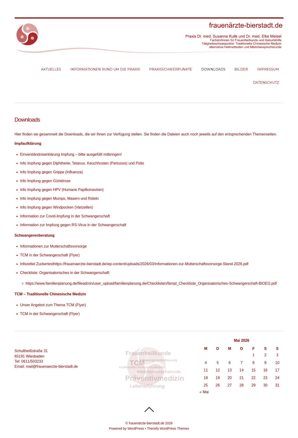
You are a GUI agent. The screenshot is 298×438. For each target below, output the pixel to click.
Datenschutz (266, 83)
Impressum (268, 69)
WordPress (136, 428)
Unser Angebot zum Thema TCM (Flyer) (53, 305)
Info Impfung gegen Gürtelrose (45, 181)
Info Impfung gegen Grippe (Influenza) (51, 172)
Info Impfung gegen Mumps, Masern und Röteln (59, 198)
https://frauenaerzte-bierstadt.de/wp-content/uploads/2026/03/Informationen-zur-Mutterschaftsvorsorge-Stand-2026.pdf (151, 264)
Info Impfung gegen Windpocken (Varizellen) (56, 207)
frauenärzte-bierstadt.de (146, 423)
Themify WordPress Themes (168, 428)
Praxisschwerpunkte (170, 69)
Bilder (241, 69)
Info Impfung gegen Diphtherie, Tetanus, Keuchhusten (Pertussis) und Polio (82, 163)
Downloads (213, 69)
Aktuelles (51, 69)
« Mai (204, 392)
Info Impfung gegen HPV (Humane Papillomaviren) (62, 190)
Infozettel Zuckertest (37, 264)
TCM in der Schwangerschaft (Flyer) (50, 255)
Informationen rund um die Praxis (105, 69)
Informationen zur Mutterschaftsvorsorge (53, 246)
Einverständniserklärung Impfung (47, 154)
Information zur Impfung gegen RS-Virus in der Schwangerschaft (73, 225)
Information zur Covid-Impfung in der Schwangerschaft (65, 216)
